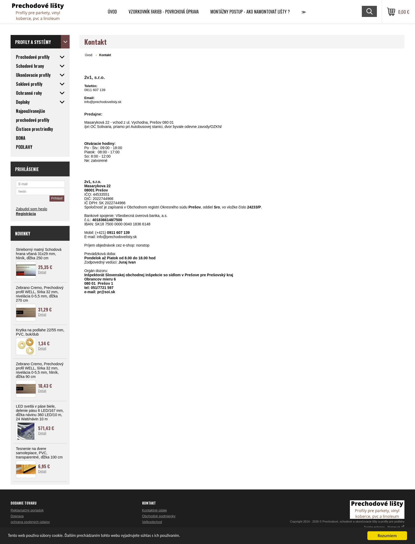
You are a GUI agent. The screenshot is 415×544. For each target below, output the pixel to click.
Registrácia (26, 214)
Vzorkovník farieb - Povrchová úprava (164, 11)
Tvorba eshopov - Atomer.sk (384, 527)
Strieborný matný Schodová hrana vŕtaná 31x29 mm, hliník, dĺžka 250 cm (38, 253)
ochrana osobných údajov (30, 522)
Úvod (112, 11)
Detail (42, 272)
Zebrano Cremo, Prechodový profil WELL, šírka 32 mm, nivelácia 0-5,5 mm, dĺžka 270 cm (40, 294)
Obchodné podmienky (158, 516)
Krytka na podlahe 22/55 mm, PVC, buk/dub (40, 332)
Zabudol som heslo (31, 209)
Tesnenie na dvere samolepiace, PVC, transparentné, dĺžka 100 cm (39, 453)
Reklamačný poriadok (27, 510)
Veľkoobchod (152, 522)
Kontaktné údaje (154, 510)
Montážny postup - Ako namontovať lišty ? (250, 11)
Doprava (17, 516)
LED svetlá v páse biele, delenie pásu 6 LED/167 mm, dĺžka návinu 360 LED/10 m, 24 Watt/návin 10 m (40, 412)
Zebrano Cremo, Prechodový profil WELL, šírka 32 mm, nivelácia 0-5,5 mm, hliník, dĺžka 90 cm (40, 370)
